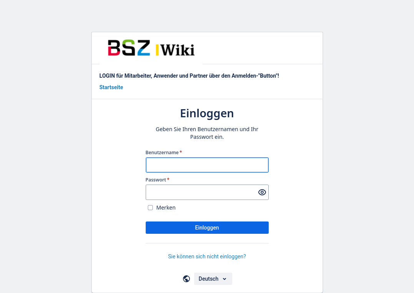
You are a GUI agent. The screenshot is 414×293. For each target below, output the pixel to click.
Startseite (111, 87)
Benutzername (164, 153)
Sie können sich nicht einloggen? (207, 256)
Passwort (158, 180)
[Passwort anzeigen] (262, 192)
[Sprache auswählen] (213, 279)
